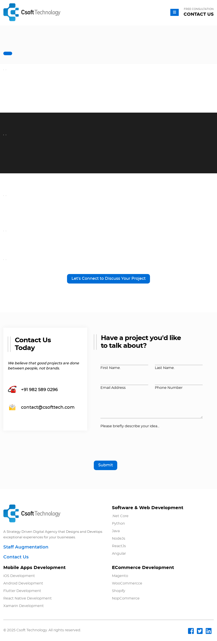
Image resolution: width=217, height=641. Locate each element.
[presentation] (134, 446)
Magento (120, 576)
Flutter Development (22, 591)
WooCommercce (127, 583)
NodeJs (118, 538)
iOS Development (19, 576)
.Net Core (120, 516)
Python (118, 523)
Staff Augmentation (25, 547)
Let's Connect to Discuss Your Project (108, 279)
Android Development (23, 583)
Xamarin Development (23, 606)
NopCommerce (126, 598)
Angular (119, 553)
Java (116, 531)
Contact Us (16, 557)
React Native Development (27, 598)
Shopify (118, 591)
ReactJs (119, 546)
